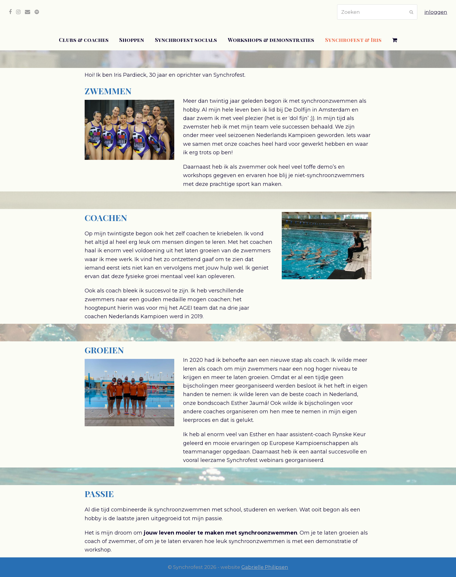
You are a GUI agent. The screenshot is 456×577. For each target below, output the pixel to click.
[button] (395, 40)
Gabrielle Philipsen (264, 567)
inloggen (435, 12)
